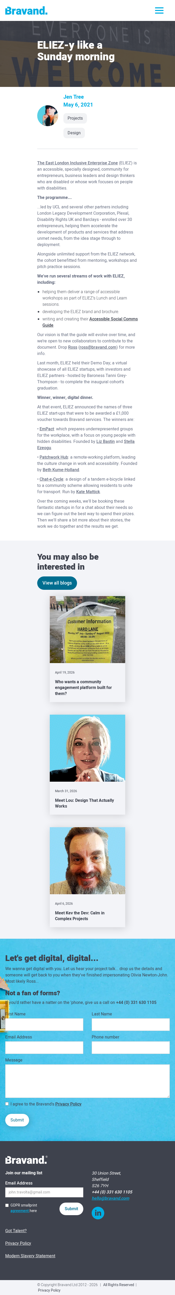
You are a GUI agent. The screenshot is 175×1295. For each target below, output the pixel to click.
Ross (72, 347)
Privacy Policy (68, 1104)
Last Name (102, 1014)
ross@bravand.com (98, 347)
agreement (20, 1211)
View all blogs (57, 583)
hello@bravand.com (110, 1198)
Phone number (105, 1037)
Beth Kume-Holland (61, 470)
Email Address (18, 1037)
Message (14, 1060)
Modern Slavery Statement (30, 1256)
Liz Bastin (105, 441)
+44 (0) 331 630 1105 (136, 1002)
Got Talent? (16, 1231)
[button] (159, 10)
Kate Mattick (88, 492)
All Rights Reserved (118, 1285)
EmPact (47, 429)
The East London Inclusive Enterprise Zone (77, 163)
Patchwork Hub (54, 457)
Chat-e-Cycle (51, 479)
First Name (15, 1014)
